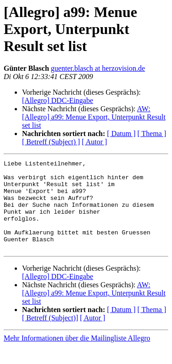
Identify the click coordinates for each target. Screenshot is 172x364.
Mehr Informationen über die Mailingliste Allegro (77, 356)
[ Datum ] (121, 133)
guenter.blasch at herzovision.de (98, 68)
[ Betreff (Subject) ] (51, 142)
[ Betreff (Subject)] (50, 336)
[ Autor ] (94, 142)
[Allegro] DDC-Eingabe (57, 100)
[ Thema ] (152, 133)
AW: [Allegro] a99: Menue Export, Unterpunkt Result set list (94, 117)
